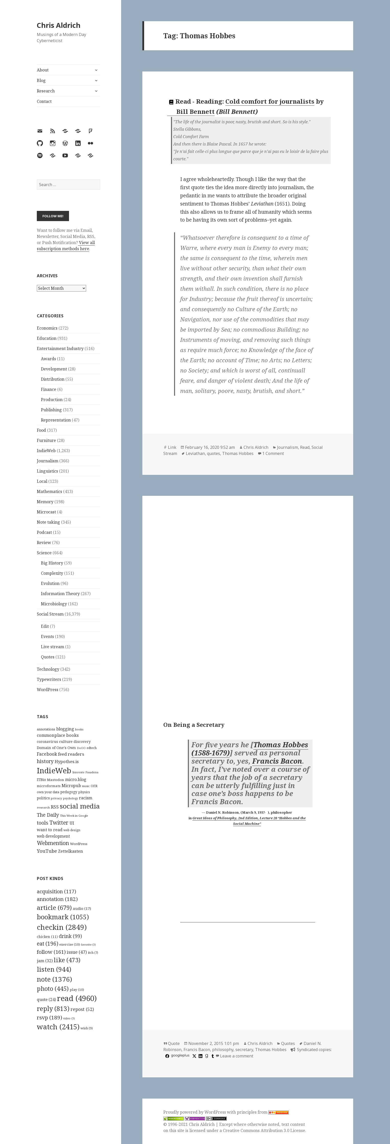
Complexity (52, 573)
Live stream (52, 646)
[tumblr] (212, 1056)
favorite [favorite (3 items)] (88, 944)
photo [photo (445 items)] (53, 988)
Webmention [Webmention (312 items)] (53, 843)
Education (46, 338)
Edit (45, 626)
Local (42, 481)
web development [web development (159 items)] (53, 836)
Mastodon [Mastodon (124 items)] (55, 779)
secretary (244, 1049)
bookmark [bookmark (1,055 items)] (63, 916)
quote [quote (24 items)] (46, 999)
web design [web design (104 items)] (71, 830)
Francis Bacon (277, 761)
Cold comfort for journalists (269, 101)
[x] (194, 1056)
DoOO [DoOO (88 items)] (81, 748)
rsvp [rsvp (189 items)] (49, 1017)
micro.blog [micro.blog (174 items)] (75, 779)
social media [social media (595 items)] (80, 806)
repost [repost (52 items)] (82, 1009)
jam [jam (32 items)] (45, 961)
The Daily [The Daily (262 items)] (48, 814)
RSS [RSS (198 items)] (55, 807)
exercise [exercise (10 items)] (69, 944)
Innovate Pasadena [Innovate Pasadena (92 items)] (85, 772)
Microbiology (54, 604)
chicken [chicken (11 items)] (47, 936)
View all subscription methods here (66, 245)
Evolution (50, 583)
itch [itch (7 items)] (93, 952)
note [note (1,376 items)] (54, 979)
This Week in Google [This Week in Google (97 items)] (74, 815)
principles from (263, 1112)
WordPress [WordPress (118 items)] (78, 843)
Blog (41, 80)
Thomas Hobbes (238, 453)
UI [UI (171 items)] (72, 823)
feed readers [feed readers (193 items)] (71, 754)
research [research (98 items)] (43, 807)
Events (47, 636)
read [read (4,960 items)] (77, 998)
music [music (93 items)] (86, 786)
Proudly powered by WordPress (195, 1112)
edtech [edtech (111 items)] (92, 748)
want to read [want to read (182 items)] (49, 830)
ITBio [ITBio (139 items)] (41, 779)
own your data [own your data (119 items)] (48, 792)
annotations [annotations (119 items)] (46, 729)
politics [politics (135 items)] (43, 798)
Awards (48, 359)
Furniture (46, 440)
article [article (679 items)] (54, 907)
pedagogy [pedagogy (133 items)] (68, 791)
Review (44, 542)
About (43, 70)
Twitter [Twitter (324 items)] (58, 822)
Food (41, 430)
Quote (174, 1043)
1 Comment (273, 453)
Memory (45, 501)
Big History (52, 563)
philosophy (222, 1049)
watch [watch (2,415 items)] (58, 1026)
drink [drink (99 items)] (70, 936)
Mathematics (49, 491)
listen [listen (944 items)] (54, 969)
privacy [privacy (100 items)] (56, 798)
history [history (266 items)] (45, 761)
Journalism (47, 461)
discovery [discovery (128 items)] (82, 741)
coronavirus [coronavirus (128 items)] (47, 741)
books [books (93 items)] (79, 729)
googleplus (180, 1055)
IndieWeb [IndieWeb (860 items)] (54, 770)
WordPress (47, 689)
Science (44, 553)
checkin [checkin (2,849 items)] (62, 927)
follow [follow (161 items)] (51, 951)
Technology (48, 669)
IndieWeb (46, 450)
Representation (56, 420)
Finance (48, 389)
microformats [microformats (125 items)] (49, 786)
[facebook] (166, 1056)
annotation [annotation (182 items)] (57, 898)
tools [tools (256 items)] (42, 822)
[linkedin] (200, 1056)
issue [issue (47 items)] (77, 952)
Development (54, 369)
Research (46, 91)
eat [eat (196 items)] (47, 943)
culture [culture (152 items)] (66, 741)
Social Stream (50, 614)
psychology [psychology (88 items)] (70, 798)
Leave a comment (236, 1056)
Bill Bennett (191, 111)
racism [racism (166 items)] (85, 798)
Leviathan (195, 453)
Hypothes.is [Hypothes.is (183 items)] (67, 761)
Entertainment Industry (60, 348)
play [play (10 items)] (77, 989)
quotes (213, 453)
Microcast (46, 512)
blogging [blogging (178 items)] (65, 729)
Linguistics (47, 471)
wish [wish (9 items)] (87, 1028)
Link (172, 447)
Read (304, 447)
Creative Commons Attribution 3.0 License (264, 1130)
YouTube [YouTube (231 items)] (47, 851)
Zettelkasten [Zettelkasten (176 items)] (70, 851)
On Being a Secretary (193, 724)
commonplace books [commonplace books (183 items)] (58, 735)
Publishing (51, 410)
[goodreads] (206, 1056)
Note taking (48, 522)
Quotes (47, 657)
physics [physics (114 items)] (84, 792)
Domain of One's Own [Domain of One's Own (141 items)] (56, 747)
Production (52, 399)
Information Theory (60, 593)
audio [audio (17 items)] (82, 908)
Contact (44, 101)
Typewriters (49, 679)
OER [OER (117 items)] (94, 786)
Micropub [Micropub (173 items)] (71, 785)
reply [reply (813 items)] (53, 1008)
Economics (47, 328)
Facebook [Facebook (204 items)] (47, 754)
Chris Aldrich (59, 25)
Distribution (52, 379)
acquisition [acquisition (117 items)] (56, 891)
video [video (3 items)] (69, 1018)
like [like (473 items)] (67, 960)
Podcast (44, 532)
